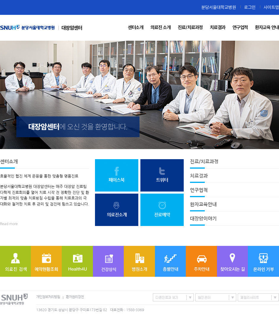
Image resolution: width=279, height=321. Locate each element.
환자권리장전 (75, 297)
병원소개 (139, 261)
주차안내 (201, 261)
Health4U (77, 261)
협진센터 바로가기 (215, 297)
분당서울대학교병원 (218, 7)
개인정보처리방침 (48, 297)
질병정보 (108, 261)
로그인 (250, 7)
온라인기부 (263, 261)
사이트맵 (271, 7)
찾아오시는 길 (232, 261)
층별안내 (170, 261)
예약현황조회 (46, 261)
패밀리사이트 (258, 297)
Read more (9, 224)
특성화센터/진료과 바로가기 (173, 297)
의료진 (15, 261)
